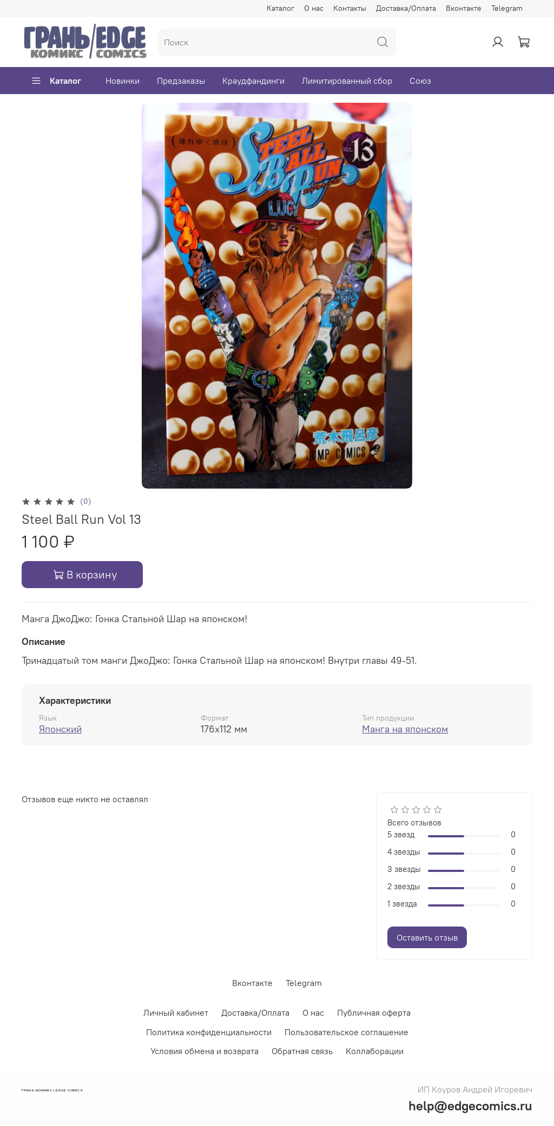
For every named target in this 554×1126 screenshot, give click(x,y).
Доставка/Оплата (406, 8)
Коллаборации (375, 1050)
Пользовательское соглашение (346, 1032)
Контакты (349, 8)
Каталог (280, 8)
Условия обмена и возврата (204, 1050)
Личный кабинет (175, 1012)
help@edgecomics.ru (470, 1105)
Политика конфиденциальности (209, 1032)
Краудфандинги (253, 80)
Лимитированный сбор (347, 80)
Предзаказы (181, 80)
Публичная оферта (374, 1012)
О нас (314, 8)
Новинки (122, 80)
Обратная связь (302, 1050)
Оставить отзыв (427, 937)
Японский (60, 729)
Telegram (507, 8)
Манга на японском (405, 729)
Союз (420, 80)
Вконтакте (464, 8)
